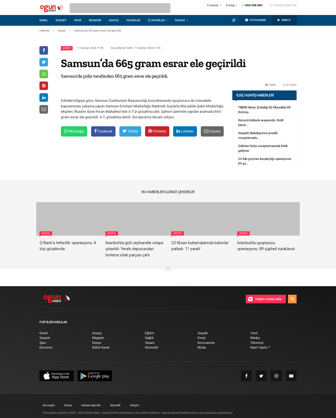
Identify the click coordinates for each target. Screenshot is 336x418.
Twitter (130, 131)
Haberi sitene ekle (264, 299)
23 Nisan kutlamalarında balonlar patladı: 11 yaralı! (199, 245)
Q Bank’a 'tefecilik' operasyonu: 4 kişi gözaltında (68, 245)
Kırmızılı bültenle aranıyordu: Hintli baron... (261, 122)
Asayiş (67, 48)
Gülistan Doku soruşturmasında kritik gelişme (263, 148)
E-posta (212, 131)
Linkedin (185, 131)
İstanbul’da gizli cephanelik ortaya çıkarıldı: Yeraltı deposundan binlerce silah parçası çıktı (134, 248)
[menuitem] (47, 20)
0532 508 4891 (252, 5)
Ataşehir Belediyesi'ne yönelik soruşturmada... (258, 135)
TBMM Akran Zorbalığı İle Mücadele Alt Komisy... (264, 109)
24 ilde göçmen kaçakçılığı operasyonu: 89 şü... (264, 161)
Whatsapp (74, 131)
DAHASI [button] (180, 20)
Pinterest (157, 131)
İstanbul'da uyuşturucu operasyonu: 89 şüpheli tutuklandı (266, 245)
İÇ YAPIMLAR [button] (156, 20)
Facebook (103, 131)
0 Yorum (290, 84)
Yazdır (270, 84)
